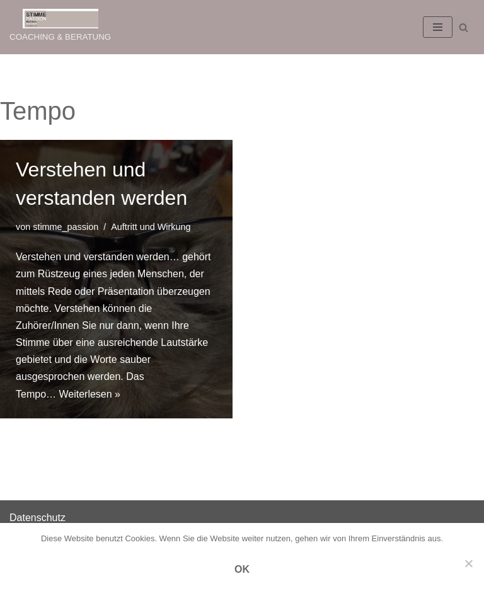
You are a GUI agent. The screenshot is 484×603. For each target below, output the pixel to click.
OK (242, 569)
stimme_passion (65, 227)
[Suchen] (463, 27)
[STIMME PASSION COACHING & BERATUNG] (60, 27)
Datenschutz (37, 517)
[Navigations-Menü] (437, 27)
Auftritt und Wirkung (150, 227)
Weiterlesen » (89, 394)
